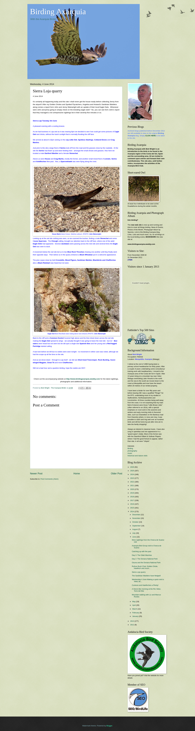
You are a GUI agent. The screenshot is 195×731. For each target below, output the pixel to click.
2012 (132, 625)
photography (132, 451)
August (135, 529)
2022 (132, 482)
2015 (132, 508)
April (134, 605)
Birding (130, 448)
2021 (132, 486)
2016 (132, 504)
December (136, 515)
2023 (132, 478)
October (135, 522)
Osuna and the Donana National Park (146, 563)
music (130, 453)
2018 (132, 497)
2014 (132, 512)
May (134, 602)
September (136, 526)
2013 (132, 621)
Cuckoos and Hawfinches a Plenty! (145, 585)
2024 (132, 474)
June (134, 537)
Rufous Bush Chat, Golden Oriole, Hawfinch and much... (145, 567)
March (135, 609)
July (134, 533)
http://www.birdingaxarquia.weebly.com (83, 379)
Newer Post (36, 473)
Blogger (109, 726)
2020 (132, 489)
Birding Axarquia (58, 11)
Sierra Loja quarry (139, 572)
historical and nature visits (137, 456)
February (136, 613)
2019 (132, 493)
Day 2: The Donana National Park (145, 559)
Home (76, 473)
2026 (132, 467)
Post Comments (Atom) (49, 479)
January (135, 616)
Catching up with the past (141, 551)
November (136, 518)
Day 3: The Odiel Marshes (142, 555)
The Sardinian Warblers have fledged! (146, 576)
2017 (132, 500)
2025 (132, 471)
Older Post (116, 473)
